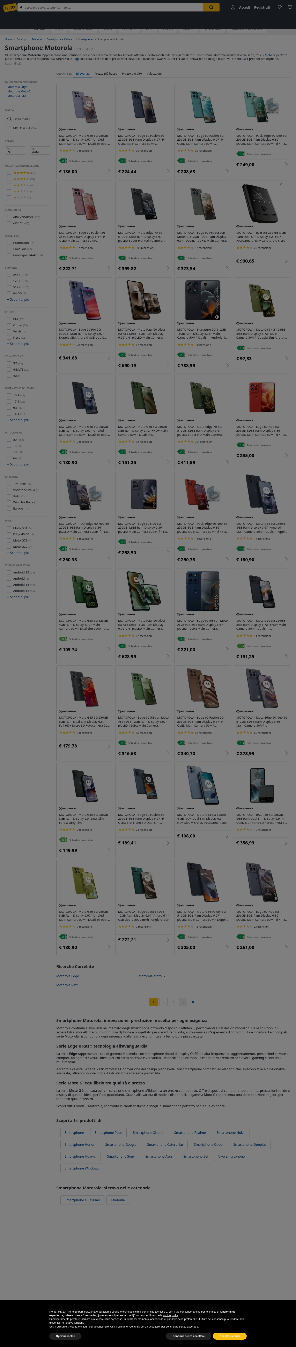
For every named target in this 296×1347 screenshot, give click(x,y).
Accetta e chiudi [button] (230, 1341)
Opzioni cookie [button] (65, 1341)
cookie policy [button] (170, 1321)
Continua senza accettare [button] (189, 1341)
